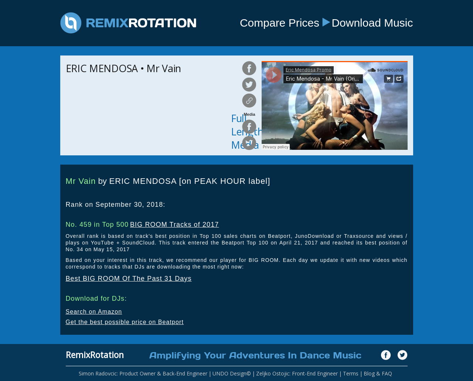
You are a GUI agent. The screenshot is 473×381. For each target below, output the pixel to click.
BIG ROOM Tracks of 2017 (174, 224)
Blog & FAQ (378, 373)
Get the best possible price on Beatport (125, 322)
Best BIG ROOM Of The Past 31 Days (129, 278)
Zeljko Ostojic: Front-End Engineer (297, 373)
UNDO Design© (231, 373)
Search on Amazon (94, 311)
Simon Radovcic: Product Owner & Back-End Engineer (143, 373)
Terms (350, 373)
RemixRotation (95, 355)
